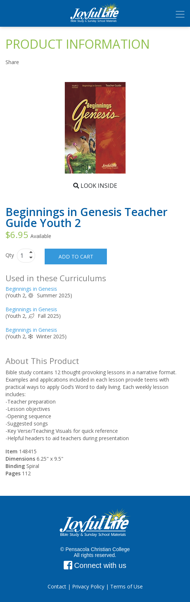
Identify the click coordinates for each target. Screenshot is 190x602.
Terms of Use (126, 586)
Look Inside (95, 186)
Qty (10, 255)
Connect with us (95, 565)
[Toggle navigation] (180, 14)
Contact (57, 586)
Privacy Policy (88, 586)
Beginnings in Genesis (31, 288)
